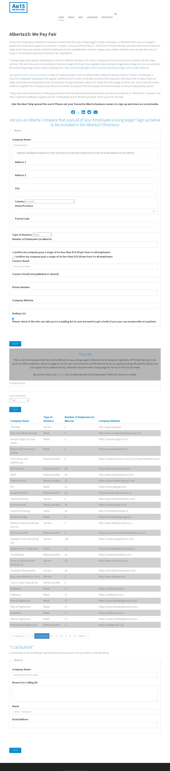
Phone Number (21, 277)
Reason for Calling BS (25, 672)
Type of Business (22, 225)
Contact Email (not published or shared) (35, 264)
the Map (60, 364)
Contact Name (20, 251)
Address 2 (20, 165)
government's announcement (30, 65)
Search (15, 400)
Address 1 (20, 152)
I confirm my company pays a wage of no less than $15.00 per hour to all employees (61, 242)
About (110, 2)
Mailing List (19, 303)
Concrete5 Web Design (145, 761)
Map (119, 2)
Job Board (131, 2)
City (17, 178)
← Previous (17, 626)
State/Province (24, 196)
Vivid (159, 761)
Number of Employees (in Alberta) (32, 229)
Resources (146, 2)
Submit (15, 334)
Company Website (22, 290)
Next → (83, 626)
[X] (78, 102)
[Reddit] (89, 102)
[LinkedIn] (83, 102)
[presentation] (29, 322)
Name (15, 696)
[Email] (96, 102)
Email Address (20, 709)
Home (100, 2)
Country (20, 191)
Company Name (21, 130)
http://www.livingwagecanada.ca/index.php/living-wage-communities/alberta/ (106, 58)
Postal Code (22, 209)
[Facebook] (73, 102)
